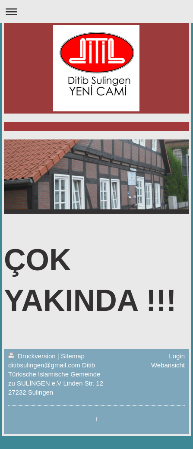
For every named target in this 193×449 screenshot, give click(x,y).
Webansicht (168, 365)
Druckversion (32, 356)
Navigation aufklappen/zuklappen (96, 11)
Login (177, 356)
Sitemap (73, 356)
